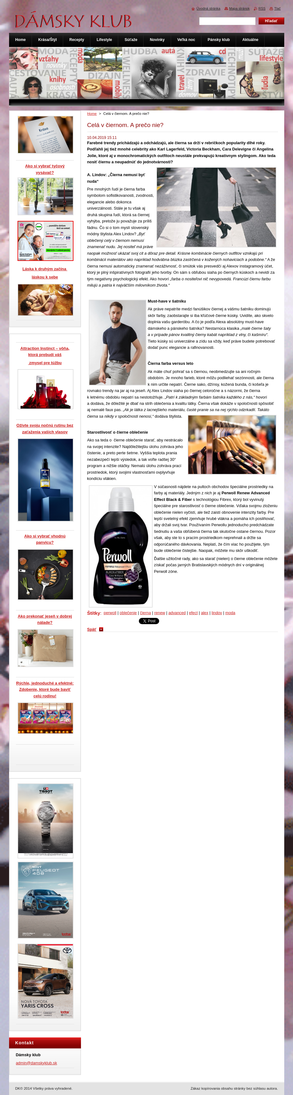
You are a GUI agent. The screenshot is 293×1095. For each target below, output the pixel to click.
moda (230, 612)
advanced (177, 612)
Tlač (277, 8)
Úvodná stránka (208, 8)
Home (92, 113)
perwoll (110, 612)
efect (193, 612)
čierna (145, 612)
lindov (217, 612)
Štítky (93, 613)
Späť (92, 629)
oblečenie (128, 612)
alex (204, 612)
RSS (262, 8)
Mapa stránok (239, 8)
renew (159, 612)
